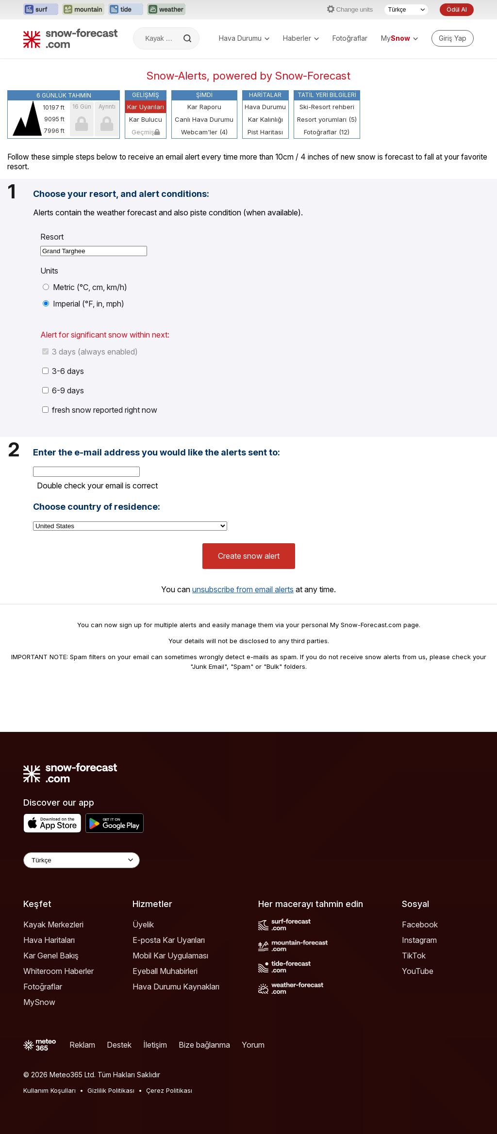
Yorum (253, 1045)
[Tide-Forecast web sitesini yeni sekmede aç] (125, 9)
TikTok (414, 955)
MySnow (39, 1002)
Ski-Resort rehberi (326, 107)
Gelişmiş (145, 94)
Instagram (419, 940)
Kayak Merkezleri (53, 924)
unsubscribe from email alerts (243, 589)
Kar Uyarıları (145, 107)
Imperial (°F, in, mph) (83, 303)
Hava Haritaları (49, 940)
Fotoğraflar (349, 38)
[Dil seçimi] (406, 9)
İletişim (155, 1045)
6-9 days (63, 390)
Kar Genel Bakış (51, 955)
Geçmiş (146, 132)
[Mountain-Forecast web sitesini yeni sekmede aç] (83, 9)
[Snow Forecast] (70, 38)
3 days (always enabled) (90, 351)
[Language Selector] (81, 860)
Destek (119, 1045)
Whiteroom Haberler (58, 971)
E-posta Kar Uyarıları (169, 940)
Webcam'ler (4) (204, 132)
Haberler (301, 38)
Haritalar (265, 94)
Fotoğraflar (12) (326, 132)
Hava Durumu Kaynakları (176, 986)
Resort (52, 237)
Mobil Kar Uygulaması (170, 955)
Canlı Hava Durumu (204, 119)
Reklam (82, 1045)
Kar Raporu (204, 107)
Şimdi (204, 94)
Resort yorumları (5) (327, 119)
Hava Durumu (244, 38)
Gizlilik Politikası (110, 1090)
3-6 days (63, 371)
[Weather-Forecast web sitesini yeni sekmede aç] (166, 9)
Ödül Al (457, 9)
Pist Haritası (265, 132)
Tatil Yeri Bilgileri (327, 94)
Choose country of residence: (96, 507)
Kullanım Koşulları (49, 1090)
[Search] (188, 38)
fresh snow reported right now (99, 410)
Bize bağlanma (204, 1045)
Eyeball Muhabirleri (165, 971)
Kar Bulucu (145, 119)
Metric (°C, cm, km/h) (85, 287)
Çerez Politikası (169, 1090)
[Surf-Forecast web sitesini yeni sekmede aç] (40, 9)
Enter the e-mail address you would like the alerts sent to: (156, 452)
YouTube (417, 971)
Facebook (420, 924)
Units (49, 270)
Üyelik (143, 924)
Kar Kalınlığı (265, 119)
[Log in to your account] (452, 38)
